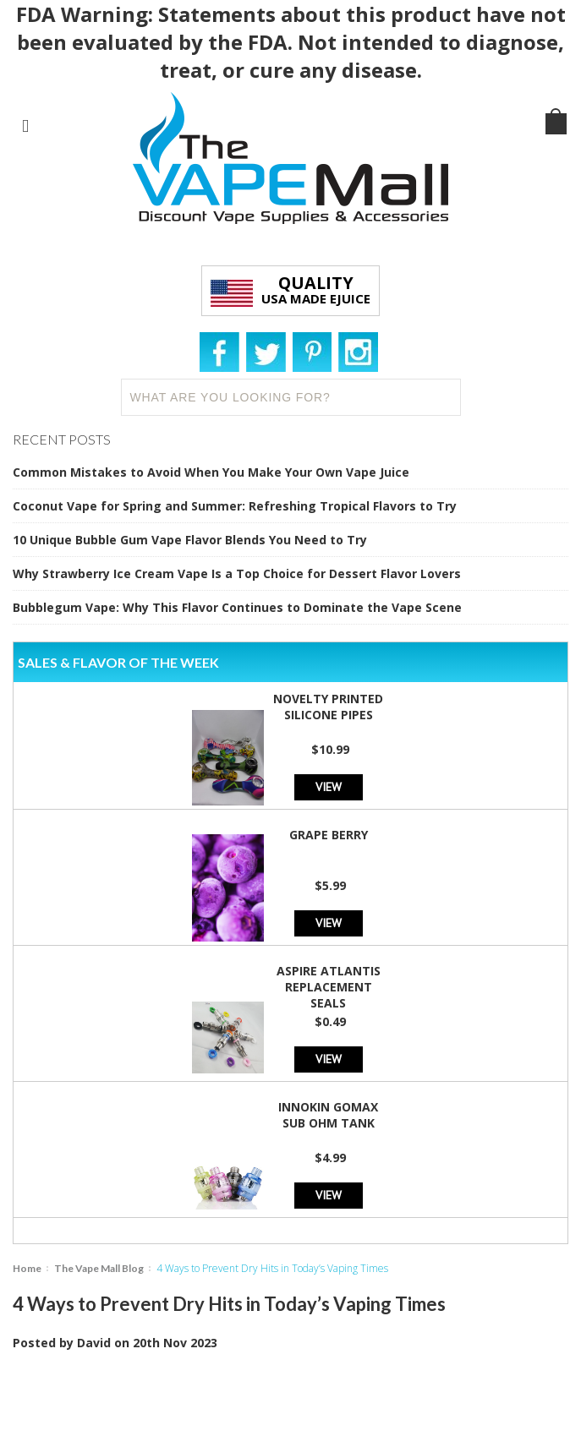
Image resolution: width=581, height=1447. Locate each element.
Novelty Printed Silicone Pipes (328, 707)
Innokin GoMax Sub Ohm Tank (328, 1115)
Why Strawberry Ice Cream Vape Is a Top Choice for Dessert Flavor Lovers (237, 573)
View (328, 786)
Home (27, 1268)
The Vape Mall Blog (99, 1268)
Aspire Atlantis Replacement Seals (329, 987)
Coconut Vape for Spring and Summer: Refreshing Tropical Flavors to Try (235, 506)
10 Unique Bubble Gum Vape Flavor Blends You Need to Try (190, 540)
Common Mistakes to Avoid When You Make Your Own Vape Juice (211, 472)
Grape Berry (328, 835)
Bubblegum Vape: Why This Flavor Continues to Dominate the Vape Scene (237, 607)
